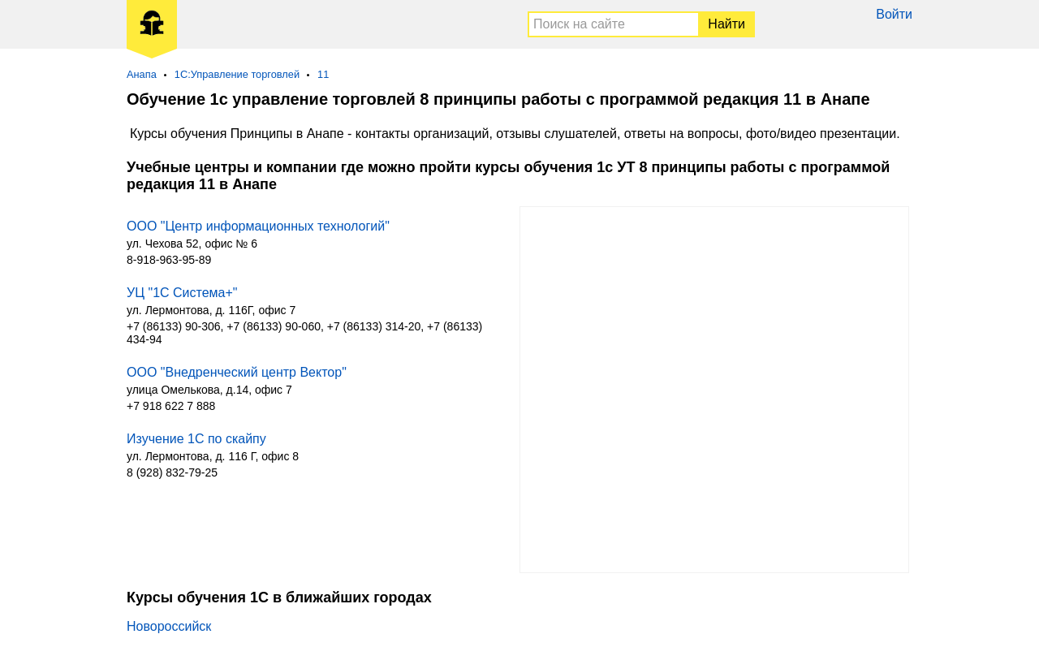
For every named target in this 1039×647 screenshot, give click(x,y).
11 (323, 74)
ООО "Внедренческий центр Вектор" (237, 372)
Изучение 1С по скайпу (196, 439)
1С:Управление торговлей (237, 74)
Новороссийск (169, 626)
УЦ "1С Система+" (182, 293)
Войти (894, 14)
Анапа (142, 74)
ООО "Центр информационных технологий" (258, 226)
